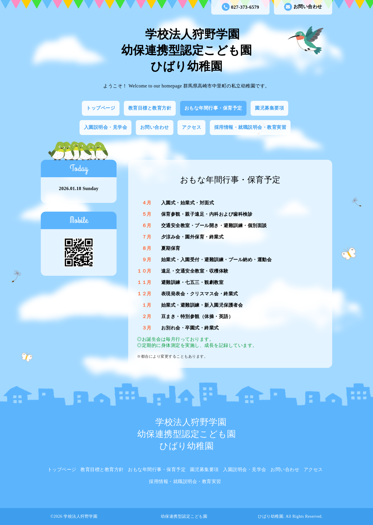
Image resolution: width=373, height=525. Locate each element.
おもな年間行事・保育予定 (213, 108)
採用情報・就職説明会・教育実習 (250, 127)
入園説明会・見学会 (105, 127)
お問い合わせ (303, 7)
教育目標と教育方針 (150, 108)
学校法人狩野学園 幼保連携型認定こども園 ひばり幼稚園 (186, 50)
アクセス (191, 127)
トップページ (100, 108)
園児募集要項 (269, 108)
